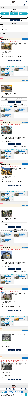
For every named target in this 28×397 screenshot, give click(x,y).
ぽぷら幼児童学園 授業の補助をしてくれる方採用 (8, 332)
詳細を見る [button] (12, 395)
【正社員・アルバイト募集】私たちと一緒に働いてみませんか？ (10, 41)
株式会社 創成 (12, 64)
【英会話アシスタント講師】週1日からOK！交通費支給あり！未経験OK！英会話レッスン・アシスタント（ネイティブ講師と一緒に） (13, 361)
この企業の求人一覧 (25, 80)
